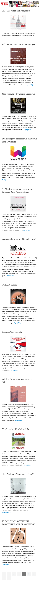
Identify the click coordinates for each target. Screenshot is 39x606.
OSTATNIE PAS (9, 284)
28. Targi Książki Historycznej (16, 10)
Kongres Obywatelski (12, 332)
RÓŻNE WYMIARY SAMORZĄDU (19, 44)
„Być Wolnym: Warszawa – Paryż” (18, 474)
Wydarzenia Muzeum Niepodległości (19, 239)
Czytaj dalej (29, 85)
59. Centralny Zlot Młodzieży (15, 429)
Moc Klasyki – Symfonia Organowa (18, 93)
